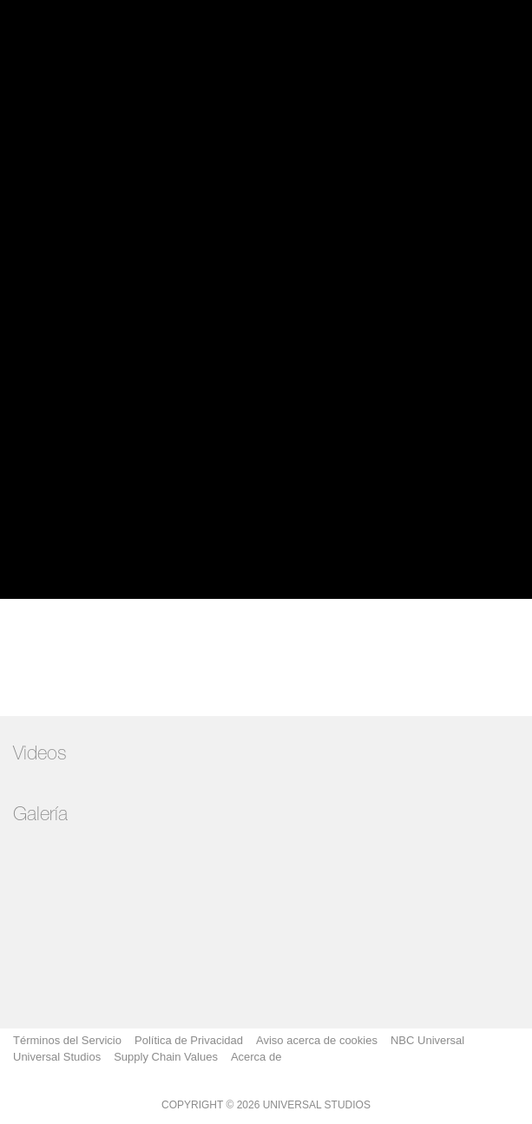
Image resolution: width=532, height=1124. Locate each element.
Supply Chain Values (166, 1056)
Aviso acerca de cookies (317, 1040)
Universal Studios (57, 1056)
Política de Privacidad (189, 1040)
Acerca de (256, 1056)
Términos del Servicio (67, 1040)
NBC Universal (427, 1040)
